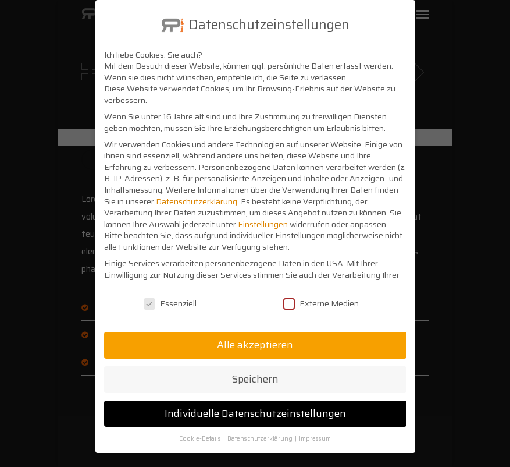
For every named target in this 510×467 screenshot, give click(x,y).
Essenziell (170, 294)
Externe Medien (321, 294)
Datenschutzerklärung (196, 192)
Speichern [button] (255, 370)
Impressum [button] (315, 429)
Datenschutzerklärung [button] (260, 429)
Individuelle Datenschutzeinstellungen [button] (255, 404)
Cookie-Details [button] (200, 429)
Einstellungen (263, 214)
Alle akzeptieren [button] (255, 335)
